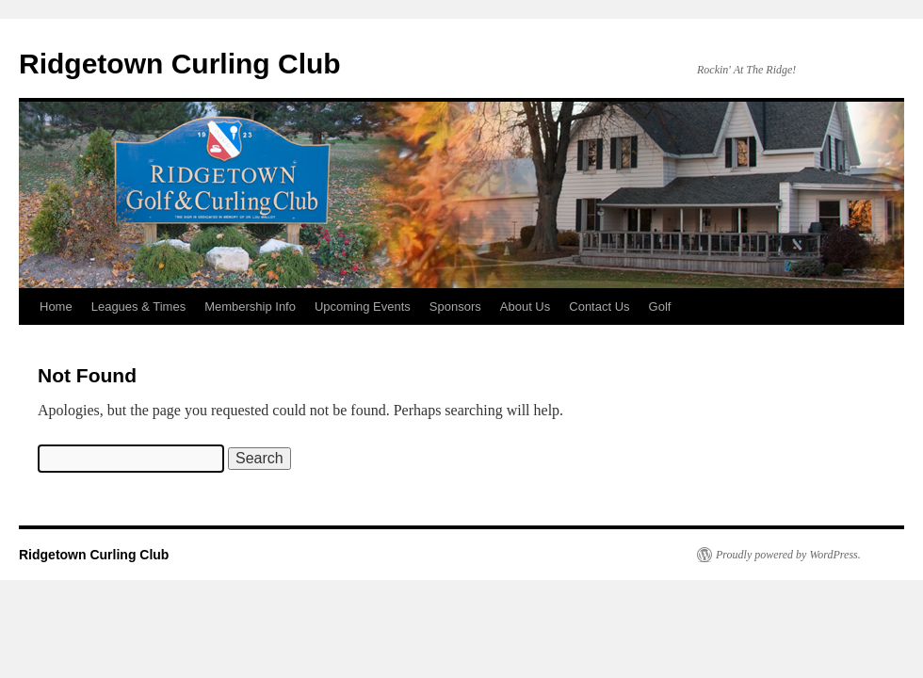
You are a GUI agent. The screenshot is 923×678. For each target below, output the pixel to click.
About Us (525, 306)
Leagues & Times (138, 306)
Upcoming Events (363, 306)
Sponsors (455, 306)
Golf (660, 306)
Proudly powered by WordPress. (788, 554)
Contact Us (599, 306)
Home (56, 306)
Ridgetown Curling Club (180, 63)
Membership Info (250, 306)
